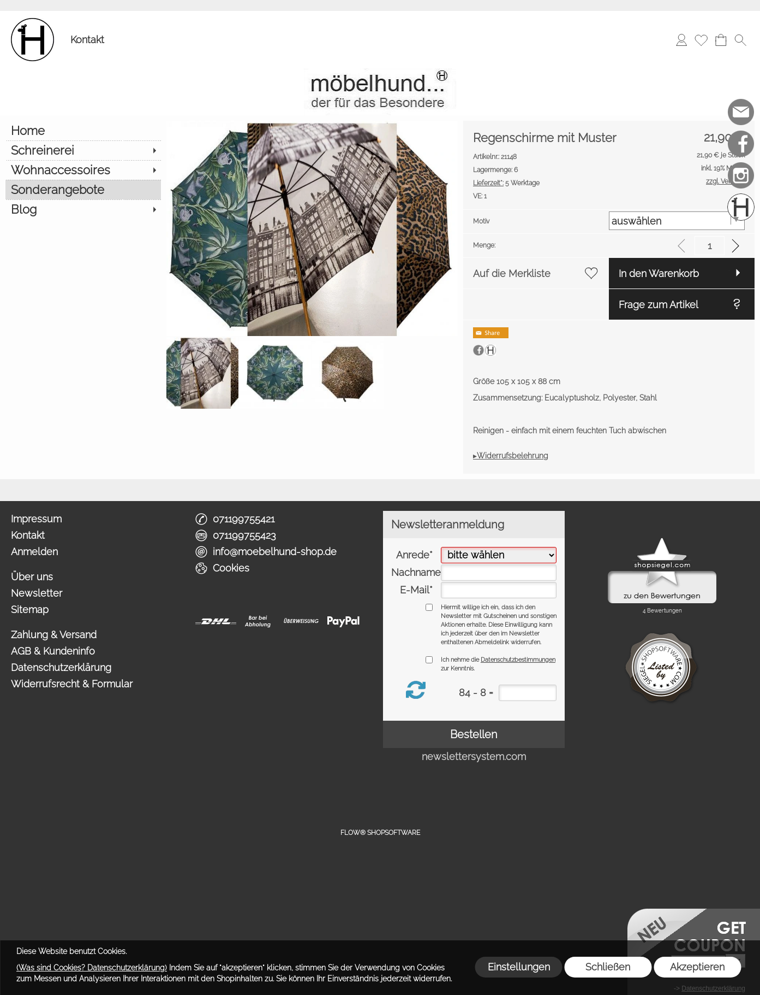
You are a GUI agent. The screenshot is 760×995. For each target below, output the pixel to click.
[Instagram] (741, 175)
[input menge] (710, 245)
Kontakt (87, 39)
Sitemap (30, 609)
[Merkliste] (701, 40)
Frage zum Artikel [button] (658, 304)
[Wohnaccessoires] (83, 170)
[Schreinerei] (83, 150)
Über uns (32, 576)
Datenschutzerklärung (61, 667)
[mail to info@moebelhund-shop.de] (741, 112)
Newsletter (36, 593)
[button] (740, 40)
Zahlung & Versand (54, 634)
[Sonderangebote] (83, 189)
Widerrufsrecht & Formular (72, 684)
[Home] (83, 130)
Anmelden (34, 551)
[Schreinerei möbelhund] (741, 207)
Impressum (36, 519)
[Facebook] (741, 143)
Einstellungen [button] (519, 967)
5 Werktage (506, 183)
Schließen (607, 967)
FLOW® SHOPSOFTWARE (380, 833)
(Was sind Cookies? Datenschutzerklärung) (91, 967)
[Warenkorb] (721, 40)
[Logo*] (32, 22)
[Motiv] (676, 220)
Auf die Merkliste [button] (511, 273)
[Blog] (83, 209)
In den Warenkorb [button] (659, 273)
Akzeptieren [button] (697, 967)
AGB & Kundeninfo (53, 651)
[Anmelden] (681, 40)
